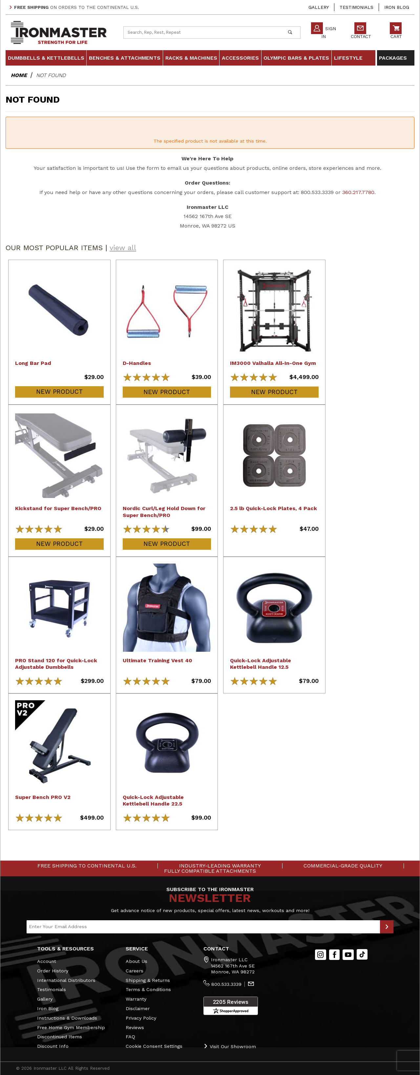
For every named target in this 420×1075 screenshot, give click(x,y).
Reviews (135, 1027)
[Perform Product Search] (290, 32)
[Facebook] (334, 954)
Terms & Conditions (148, 989)
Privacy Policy (141, 1018)
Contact (361, 31)
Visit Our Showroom (229, 1046)
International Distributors (66, 980)
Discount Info (53, 1046)
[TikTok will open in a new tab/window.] (362, 954)
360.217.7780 (358, 192)
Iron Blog (396, 7)
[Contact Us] (251, 984)
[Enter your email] (203, 926)
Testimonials (356, 7)
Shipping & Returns (148, 980)
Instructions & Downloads (67, 1018)
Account (46, 961)
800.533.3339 (226, 984)
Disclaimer (138, 1008)
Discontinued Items (59, 1036)
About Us (136, 961)
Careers (134, 970)
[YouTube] (348, 954)
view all (123, 248)
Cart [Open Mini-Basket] (396, 31)
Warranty (136, 999)
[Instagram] (320, 954)
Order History (52, 970)
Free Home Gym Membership (71, 1027)
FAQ (130, 1036)
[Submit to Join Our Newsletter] (386, 926)
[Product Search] (202, 32)
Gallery (318, 7)
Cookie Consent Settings (154, 1046)
